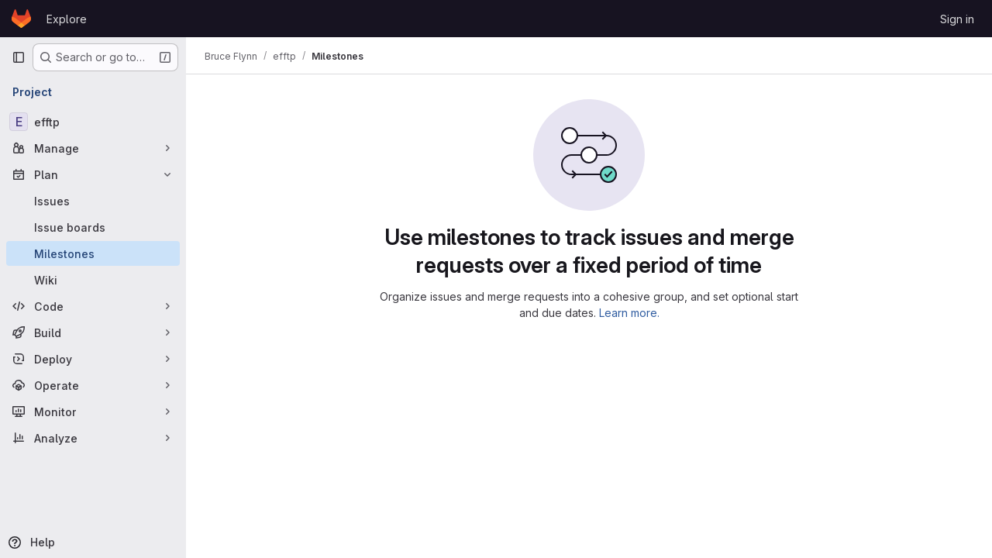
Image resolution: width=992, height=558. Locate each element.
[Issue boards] (93, 227)
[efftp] (93, 121)
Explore (66, 19)
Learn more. (629, 312)
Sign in (957, 19)
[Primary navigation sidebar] (18, 57)
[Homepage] (21, 18)
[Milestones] (93, 253)
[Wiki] (93, 279)
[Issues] (93, 200)
